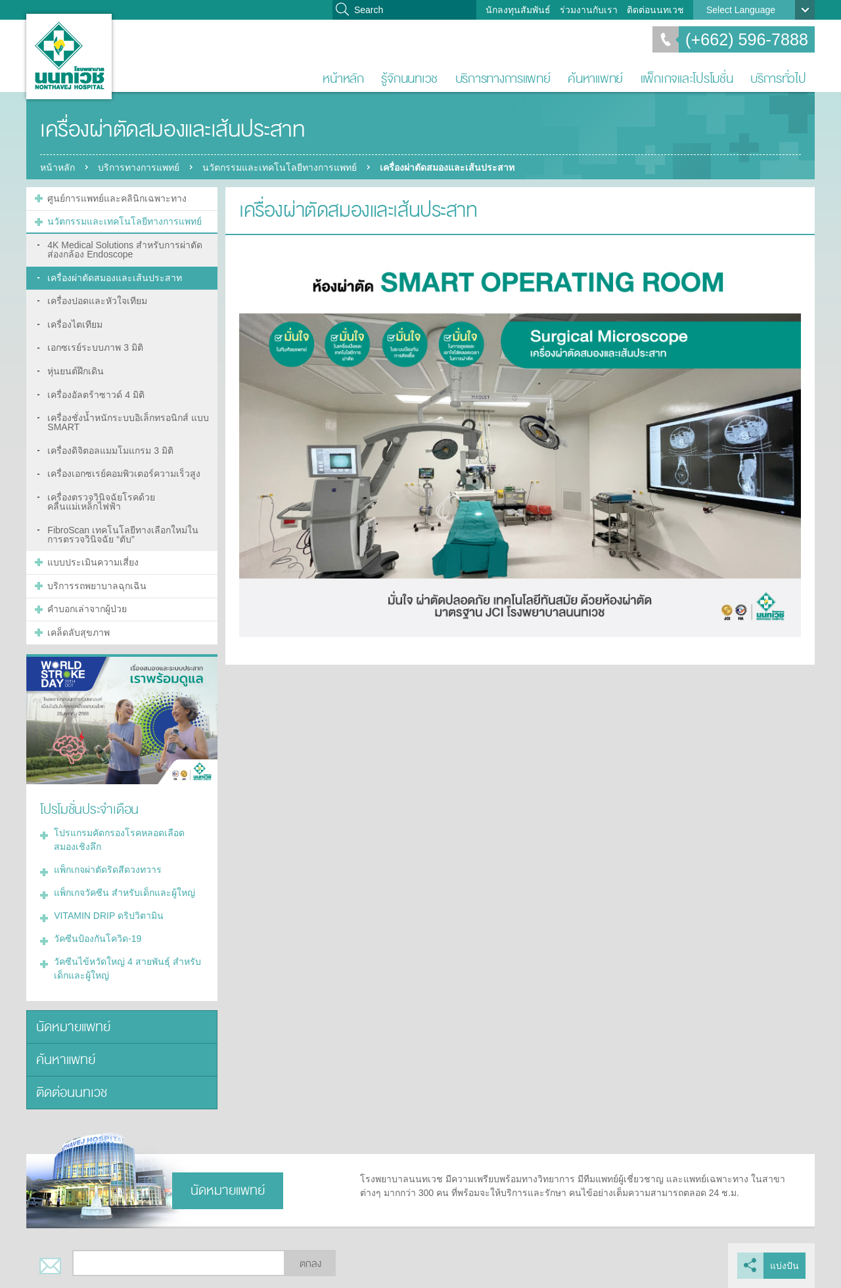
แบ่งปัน (784, 1265)
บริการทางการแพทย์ (503, 78)
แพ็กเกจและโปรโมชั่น (687, 78)
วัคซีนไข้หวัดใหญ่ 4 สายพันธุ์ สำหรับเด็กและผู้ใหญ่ (127, 968)
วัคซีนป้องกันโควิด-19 (97, 938)
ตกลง (310, 1264)
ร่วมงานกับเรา (589, 10)
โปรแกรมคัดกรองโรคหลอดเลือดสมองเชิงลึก (119, 840)
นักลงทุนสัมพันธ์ (518, 10)
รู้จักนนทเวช (409, 78)
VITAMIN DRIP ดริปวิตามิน (109, 915)
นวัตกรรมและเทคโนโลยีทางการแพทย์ (279, 167)
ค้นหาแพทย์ (595, 78)
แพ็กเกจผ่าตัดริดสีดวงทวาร (108, 869)
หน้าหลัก (343, 78)
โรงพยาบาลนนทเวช (69, 56)
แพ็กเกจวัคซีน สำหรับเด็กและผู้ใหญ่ (124, 892)
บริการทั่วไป (778, 78)
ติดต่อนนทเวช (655, 10)
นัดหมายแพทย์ (73, 1027)
